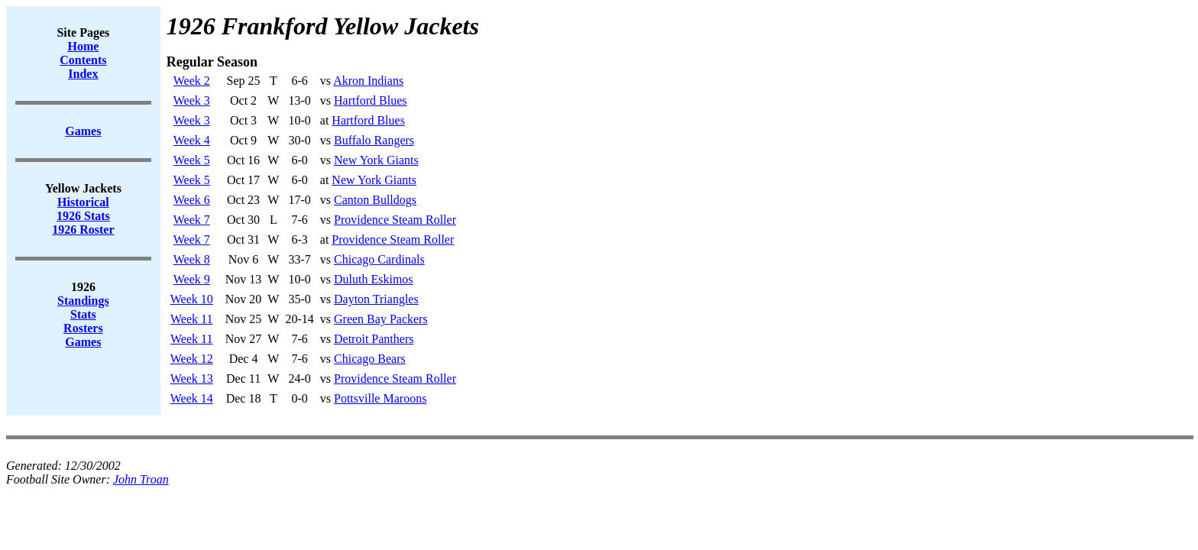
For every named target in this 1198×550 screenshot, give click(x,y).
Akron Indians (368, 80)
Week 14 (191, 398)
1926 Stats (83, 215)
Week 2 (191, 80)
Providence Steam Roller (395, 219)
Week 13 (191, 378)
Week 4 (191, 140)
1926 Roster (83, 229)
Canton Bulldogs (375, 199)
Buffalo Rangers (374, 140)
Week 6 (191, 199)
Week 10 (191, 299)
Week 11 (191, 318)
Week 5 (191, 160)
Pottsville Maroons (380, 398)
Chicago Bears (370, 358)
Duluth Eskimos (373, 279)
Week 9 (191, 279)
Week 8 (191, 259)
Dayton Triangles (376, 299)
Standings (83, 300)
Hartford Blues (370, 100)
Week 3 (191, 100)
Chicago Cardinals (379, 259)
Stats (83, 314)
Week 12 (191, 358)
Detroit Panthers (373, 338)
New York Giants (376, 160)
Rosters (83, 328)
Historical (83, 202)
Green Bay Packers (381, 318)
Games (83, 341)
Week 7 (191, 219)
